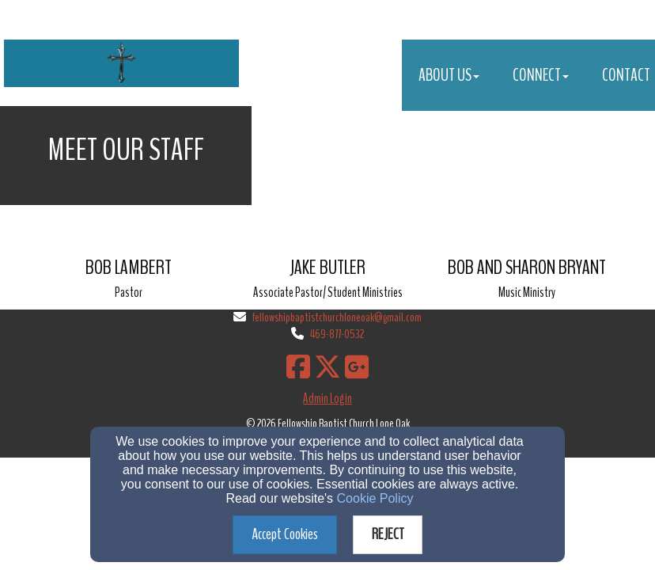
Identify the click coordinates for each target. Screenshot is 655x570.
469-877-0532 (337, 334)
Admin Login (327, 399)
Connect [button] (541, 75)
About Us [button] (448, 75)
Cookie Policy (375, 498)
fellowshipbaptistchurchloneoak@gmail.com (337, 317)
